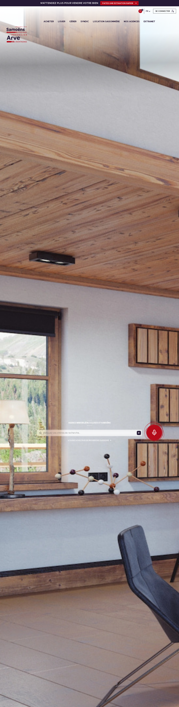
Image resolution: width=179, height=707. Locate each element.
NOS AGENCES (132, 22)
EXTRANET (149, 22)
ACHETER (49, 22)
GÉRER (73, 22)
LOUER (61, 22)
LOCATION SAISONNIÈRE (106, 22)
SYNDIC (85, 22)
